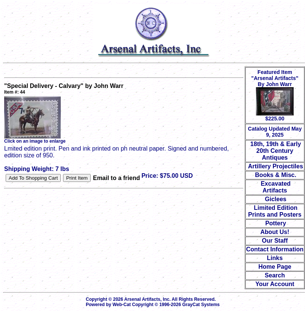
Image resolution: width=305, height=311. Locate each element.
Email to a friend (116, 178)
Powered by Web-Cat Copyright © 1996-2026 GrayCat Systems (154, 304)
